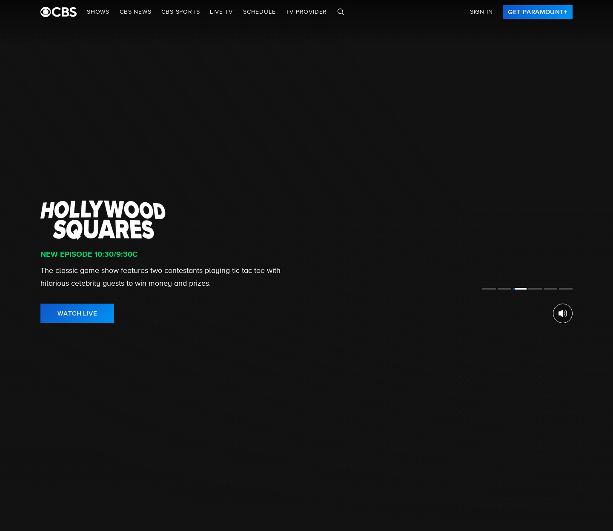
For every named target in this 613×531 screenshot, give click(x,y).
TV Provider (306, 12)
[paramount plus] (58, 12)
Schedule (259, 12)
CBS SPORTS (180, 12)
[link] (538, 12)
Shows (98, 12)
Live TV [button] (221, 12)
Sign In (481, 12)
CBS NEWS (135, 12)
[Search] (341, 12)
